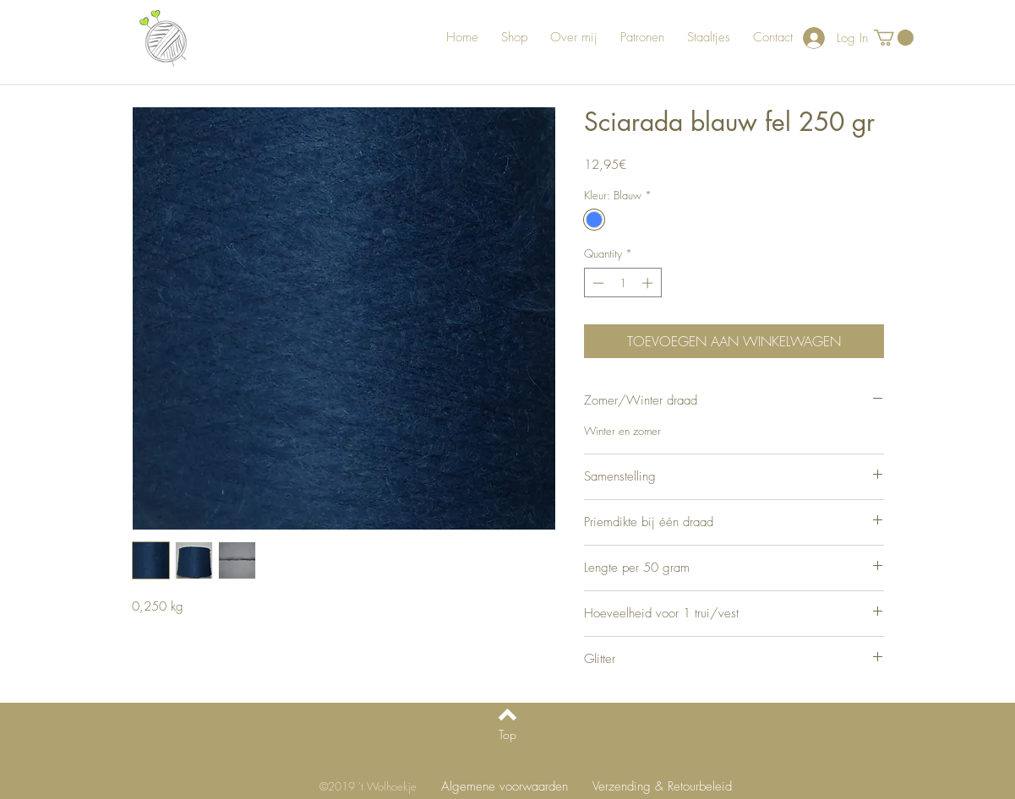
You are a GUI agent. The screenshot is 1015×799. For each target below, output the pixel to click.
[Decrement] (597, 283)
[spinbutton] (622, 283)
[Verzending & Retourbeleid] (662, 787)
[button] (894, 38)
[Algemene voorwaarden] (504, 787)
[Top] (507, 734)
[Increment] (649, 283)
